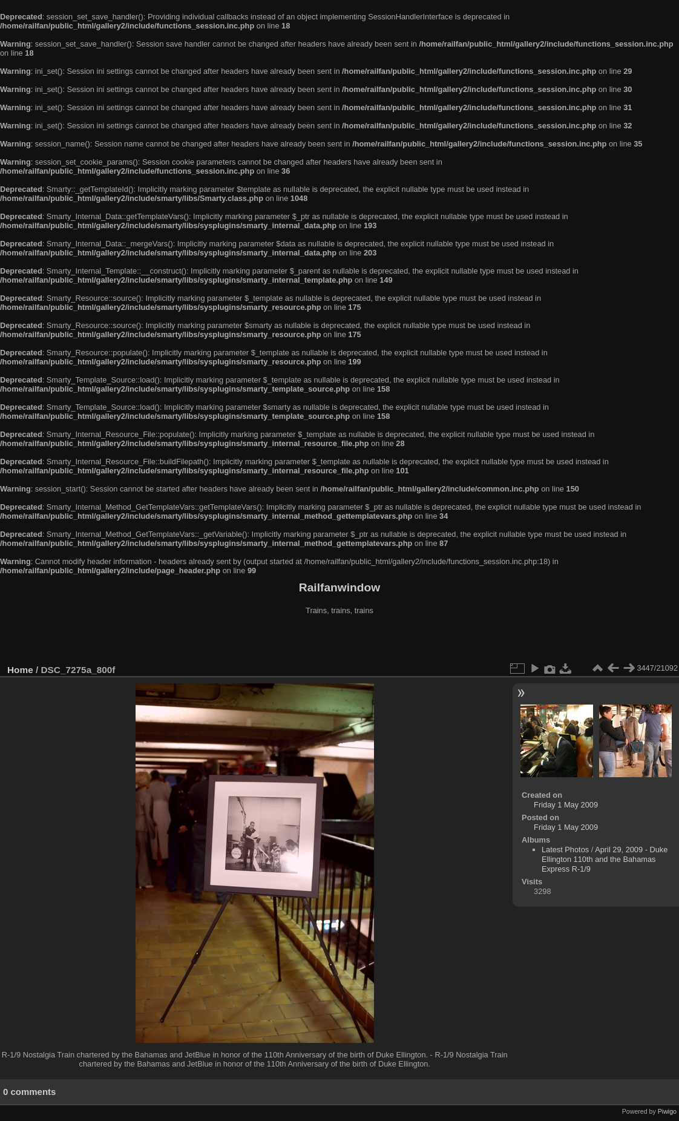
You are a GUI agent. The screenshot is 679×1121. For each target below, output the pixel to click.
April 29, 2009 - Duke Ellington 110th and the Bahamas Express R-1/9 (605, 859)
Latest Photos (565, 849)
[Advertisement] (339, 641)
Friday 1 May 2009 (566, 804)
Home (20, 670)
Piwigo (667, 1111)
